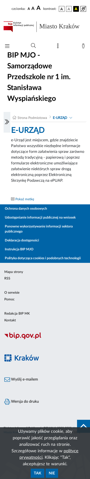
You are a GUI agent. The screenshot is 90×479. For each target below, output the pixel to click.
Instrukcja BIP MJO (19, 249)
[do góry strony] (83, 426)
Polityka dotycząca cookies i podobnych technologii (43, 258)
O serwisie (11, 292)
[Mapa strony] (59, 47)
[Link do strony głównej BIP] (45, 26)
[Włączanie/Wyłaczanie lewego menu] (7, 122)
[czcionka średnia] (33, 9)
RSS (7, 278)
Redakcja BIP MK (17, 313)
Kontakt (10, 320)
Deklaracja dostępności (22, 240)
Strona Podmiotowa (32, 118)
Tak (37, 473)
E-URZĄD (60, 118)
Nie (52, 473)
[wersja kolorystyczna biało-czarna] (69, 9)
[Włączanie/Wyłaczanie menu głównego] (7, 46)
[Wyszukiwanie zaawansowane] (33, 45)
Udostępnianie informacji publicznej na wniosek (40, 217)
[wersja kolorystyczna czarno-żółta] (76, 9)
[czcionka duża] (39, 8)
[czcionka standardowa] (29, 9)
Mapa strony (13, 272)
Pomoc (9, 299)
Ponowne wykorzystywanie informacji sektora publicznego (39, 229)
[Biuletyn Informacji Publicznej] (45, 338)
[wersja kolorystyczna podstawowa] (62, 9)
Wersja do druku (21, 402)
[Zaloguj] (84, 47)
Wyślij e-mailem (21, 379)
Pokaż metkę (24, 199)
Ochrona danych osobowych (26, 208)
